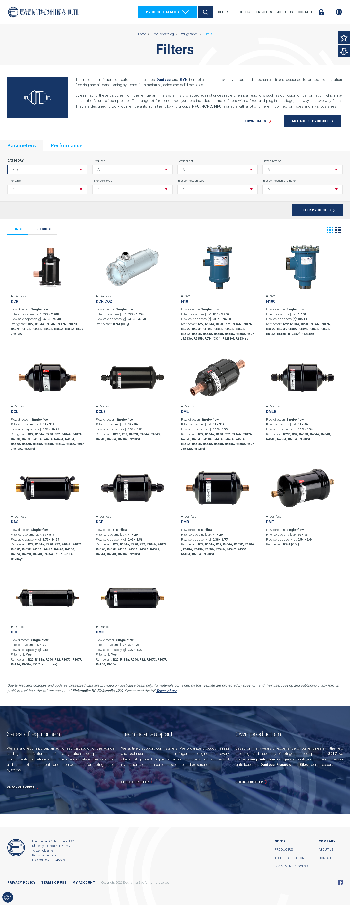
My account (83, 882)
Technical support (290, 858)
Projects (264, 12)
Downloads (255, 121)
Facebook (340, 882)
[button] (132, 169)
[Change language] (339, 12)
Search (205, 12)
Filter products (315, 210)
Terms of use (53, 882)
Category (15, 160)
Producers (242, 12)
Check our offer (20, 787)
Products (42, 229)
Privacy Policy (21, 882)
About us (326, 849)
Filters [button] (18, 169)
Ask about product (310, 121)
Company (327, 841)
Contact (305, 12)
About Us (285, 12)
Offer (223, 12)
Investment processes (293, 866)
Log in (321, 12)
